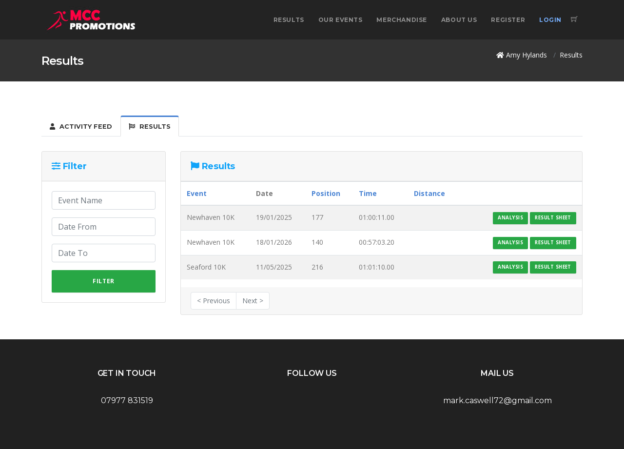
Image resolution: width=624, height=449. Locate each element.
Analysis (510, 218)
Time (368, 193)
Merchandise (401, 19)
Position (326, 193)
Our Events (340, 19)
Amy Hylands (526, 54)
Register (508, 19)
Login (550, 19)
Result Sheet (553, 218)
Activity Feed (81, 126)
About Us (459, 19)
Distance (429, 193)
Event (197, 193)
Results (288, 19)
